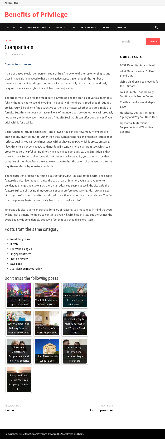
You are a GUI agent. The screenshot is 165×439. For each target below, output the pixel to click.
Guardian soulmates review (26, 268)
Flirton (14, 244)
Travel (105, 27)
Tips (72, 27)
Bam (80, 433)
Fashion (60, 27)
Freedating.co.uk (20, 239)
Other (118, 27)
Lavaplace (16, 264)
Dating (8, 40)
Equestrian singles (21, 249)
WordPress (67, 433)
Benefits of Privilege (36, 14)
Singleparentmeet (20, 254)
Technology (88, 27)
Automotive (14, 27)
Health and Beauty (38, 27)
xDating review (19, 259)
